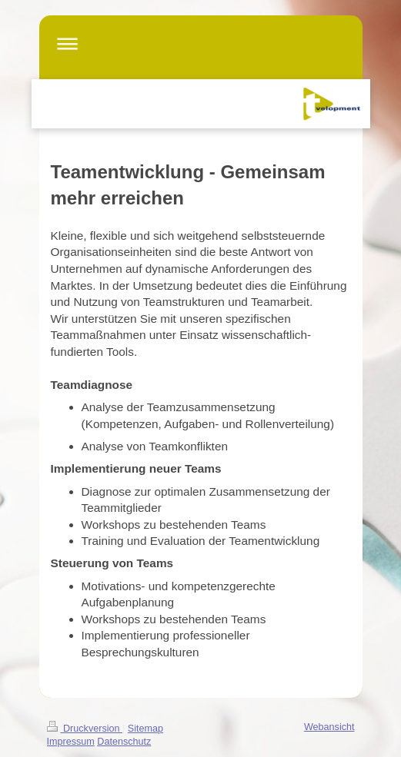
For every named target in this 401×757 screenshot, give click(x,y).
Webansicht (329, 727)
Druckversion (84, 728)
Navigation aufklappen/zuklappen (201, 43)
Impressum (71, 741)
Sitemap (145, 728)
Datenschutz (124, 741)
